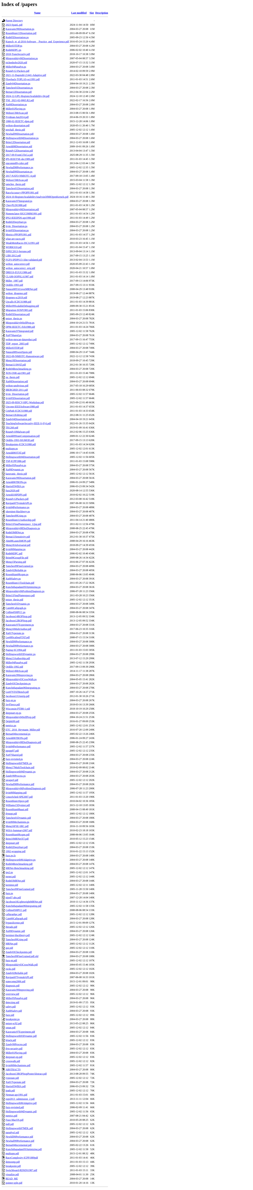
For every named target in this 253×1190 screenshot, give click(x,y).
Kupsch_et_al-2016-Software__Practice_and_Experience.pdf (37, 41)
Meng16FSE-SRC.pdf (17, 826)
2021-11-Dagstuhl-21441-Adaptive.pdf (26, 75)
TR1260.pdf (12, 427)
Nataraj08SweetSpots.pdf (19, 352)
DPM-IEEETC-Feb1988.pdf (20, 326)
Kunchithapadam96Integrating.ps (23, 687)
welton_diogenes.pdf (16, 293)
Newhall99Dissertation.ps (19, 171)
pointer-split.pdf (14, 1182)
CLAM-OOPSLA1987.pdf (19, 276)
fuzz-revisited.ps (14, 759)
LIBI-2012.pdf (13, 255)
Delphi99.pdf (12, 721)
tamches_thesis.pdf (15, 184)
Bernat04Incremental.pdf (18, 1145)
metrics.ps (11, 725)
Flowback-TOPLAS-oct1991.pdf (23, 79)
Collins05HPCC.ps (15, 612)
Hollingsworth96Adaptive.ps (21, 859)
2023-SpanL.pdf (14, 24)
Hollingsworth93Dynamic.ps (21, 654)
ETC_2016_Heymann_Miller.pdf (23, 729)
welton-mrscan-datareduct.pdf (21, 339)
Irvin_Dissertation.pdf (17, 394)
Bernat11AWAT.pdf (16, 364)
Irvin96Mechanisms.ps (17, 822)
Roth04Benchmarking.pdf (19, 864)
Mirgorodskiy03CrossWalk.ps (21, 679)
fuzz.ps (9, 893)
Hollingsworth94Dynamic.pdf (21, 1111)
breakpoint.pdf (13, 1166)
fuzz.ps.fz (11, 855)
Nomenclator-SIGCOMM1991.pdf (23, 213)
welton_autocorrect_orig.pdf (20, 268)
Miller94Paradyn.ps (16, 66)
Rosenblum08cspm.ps (17, 574)
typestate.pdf (12, 1078)
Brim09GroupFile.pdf (17, 557)
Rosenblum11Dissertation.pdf (21, 33)
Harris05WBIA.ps (15, 486)
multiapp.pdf (12, 1153)
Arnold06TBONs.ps (16, 482)
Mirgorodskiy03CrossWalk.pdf (22, 964)
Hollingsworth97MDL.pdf (19, 1128)
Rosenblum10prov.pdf (17, 801)
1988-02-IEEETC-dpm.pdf (20, 121)
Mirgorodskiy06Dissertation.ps (22, 58)
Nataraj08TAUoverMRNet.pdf (21, 289)
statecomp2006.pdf (15, 981)
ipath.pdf (10, 1090)
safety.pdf (11, 1006)
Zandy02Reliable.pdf (17, 973)
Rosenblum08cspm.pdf (18, 834)
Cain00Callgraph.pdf (16, 918)
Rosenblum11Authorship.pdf (21, 520)
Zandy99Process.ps (16, 775)
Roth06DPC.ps (13, 50)
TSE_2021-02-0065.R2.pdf (20, 100)
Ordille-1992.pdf (14, 666)
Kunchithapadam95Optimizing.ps (23, 587)
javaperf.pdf (12, 780)
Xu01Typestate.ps (15, 633)
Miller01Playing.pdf (16, 1052)
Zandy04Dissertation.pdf (18, 419)
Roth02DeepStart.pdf (17, 847)
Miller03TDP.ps (14, 45)
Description (101, 12)
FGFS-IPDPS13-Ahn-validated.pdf (24, 259)
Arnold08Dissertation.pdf (19, 146)
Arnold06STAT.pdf (15, 452)
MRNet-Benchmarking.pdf (20, 868)
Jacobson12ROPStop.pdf (18, 620)
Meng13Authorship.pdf (18, 658)
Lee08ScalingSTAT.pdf (18, 637)
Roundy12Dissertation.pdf (19, 150)
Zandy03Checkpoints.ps (18, 683)
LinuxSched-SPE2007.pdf (19, 796)
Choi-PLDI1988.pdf (16, 205)
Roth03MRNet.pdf (15, 880)
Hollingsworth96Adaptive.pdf (21, 1103)
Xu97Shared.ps (13, 335)
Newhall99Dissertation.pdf (20, 133)
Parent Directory (14, 20)
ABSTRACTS (13, 1069)
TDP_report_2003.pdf (17, 343)
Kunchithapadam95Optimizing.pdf (24, 1149)
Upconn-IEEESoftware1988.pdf (22, 406)
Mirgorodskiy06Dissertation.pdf (22, 209)
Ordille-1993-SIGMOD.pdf (20, 440)
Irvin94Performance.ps (17, 507)
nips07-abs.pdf (13, 897)
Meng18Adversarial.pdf (18, 545)
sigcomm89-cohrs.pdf (17, 163)
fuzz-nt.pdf (11, 960)
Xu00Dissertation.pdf (17, 381)
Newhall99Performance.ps (19, 645)
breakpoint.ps (13, 1019)
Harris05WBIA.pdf (16, 1086)
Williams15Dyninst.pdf (18, 805)
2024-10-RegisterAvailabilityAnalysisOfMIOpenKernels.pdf (37, 196)
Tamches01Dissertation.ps (19, 87)
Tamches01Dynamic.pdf (18, 817)
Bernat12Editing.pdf (16, 415)
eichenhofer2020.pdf (16, 62)
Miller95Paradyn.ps (16, 465)
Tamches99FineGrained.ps (19, 566)
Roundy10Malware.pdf (18, 431)
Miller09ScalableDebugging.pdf (22, 306)
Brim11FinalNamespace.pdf (20, 595)
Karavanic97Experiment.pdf (20, 1031)
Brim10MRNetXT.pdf (17, 838)
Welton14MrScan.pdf (17, 671)
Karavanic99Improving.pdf (20, 989)
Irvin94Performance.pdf (18, 746)
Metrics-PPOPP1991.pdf (18, 234)
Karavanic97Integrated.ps (19, 201)
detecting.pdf (12, 1002)
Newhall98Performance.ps (19, 167)
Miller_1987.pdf (14, 280)
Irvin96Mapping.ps (16, 549)
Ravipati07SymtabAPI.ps (19, 503)
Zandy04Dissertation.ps (18, 83)
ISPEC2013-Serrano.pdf (18, 251)
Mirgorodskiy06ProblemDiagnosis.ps (25, 591)
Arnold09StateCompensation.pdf (23, 436)
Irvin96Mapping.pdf (16, 792)
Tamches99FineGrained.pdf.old (22, 956)
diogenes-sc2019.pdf (16, 297)
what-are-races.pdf (15, 238)
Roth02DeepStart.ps (16, 222)
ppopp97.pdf (12, 750)
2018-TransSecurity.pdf (18, 54)
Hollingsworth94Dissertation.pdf (23, 457)
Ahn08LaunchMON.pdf (18, 540)
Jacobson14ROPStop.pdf (18, 616)
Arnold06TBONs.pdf (17, 738)
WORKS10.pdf (14, 247)
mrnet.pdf (11, 876)
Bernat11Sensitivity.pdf (18, 536)
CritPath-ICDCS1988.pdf (19, 410)
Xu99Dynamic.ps (15, 469)
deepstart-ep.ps (13, 713)
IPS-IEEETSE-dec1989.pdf (20, 159)
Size (91, 12)
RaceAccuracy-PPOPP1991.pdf (22, 192)
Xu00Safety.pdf (14, 1010)
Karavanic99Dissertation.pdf (20, 478)
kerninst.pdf (12, 885)
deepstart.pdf (12, 843)
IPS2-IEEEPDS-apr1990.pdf (20, 217)
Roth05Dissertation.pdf (18, 314)
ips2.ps (9, 872)
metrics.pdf (11, 1115)
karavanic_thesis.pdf (16, 473)
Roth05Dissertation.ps (17, 37)
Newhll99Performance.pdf (19, 1136)
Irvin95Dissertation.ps (17, 230)
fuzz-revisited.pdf (15, 1107)
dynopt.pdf (11, 813)
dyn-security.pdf (14, 1048)
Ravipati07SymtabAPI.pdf (19, 977)
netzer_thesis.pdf (14, 599)
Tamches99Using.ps (16, 515)
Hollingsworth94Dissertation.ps (22, 138)
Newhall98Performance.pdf (20, 784)
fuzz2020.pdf (12, 490)
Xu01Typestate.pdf (15, 1082)
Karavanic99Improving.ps (19, 675)
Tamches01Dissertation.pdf (20, 188)
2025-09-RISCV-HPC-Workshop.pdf (25, 402)
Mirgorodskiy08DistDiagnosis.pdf (23, 742)
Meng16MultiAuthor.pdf (18, 629)
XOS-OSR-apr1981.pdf (18, 373)
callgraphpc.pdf (14, 914)
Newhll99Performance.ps (19, 641)
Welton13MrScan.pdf (17, 113)
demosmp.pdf (13, 1161)
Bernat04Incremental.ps (18, 733)
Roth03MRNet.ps (15, 532)
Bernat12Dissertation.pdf (19, 92)
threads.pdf (11, 927)
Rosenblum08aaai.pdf (17, 809)
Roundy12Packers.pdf (17, 499)
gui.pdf (9, 947)
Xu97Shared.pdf (14, 754)
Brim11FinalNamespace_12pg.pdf (23, 524)
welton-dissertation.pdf (18, 125)
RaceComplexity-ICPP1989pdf (22, 1157)
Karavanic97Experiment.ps (20, 624)
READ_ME (12, 1178)
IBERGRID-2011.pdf (17, 389)
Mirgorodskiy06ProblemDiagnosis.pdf (26, 788)
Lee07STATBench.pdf (17, 692)
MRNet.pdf (11, 943)
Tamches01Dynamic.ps (18, 603)
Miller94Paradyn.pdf (16, 662)
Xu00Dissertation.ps (16, 104)
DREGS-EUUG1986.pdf (18, 272)
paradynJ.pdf (12, 1132)
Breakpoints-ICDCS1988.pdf (21, 444)
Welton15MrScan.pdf (17, 180)
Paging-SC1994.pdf (16, 650)
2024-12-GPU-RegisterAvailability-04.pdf (27, 96)
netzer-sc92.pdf (14, 1023)
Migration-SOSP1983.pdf (19, 310)
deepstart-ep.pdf (14, 1057)
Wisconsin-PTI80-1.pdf (18, 708)
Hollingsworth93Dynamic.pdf (21, 1036)
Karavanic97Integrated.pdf (19, 331)
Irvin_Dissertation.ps (16, 226)
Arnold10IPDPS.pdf (16, 494)
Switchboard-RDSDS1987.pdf (21, 1170)
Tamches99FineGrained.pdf (20, 889)
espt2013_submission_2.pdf (20, 1099)
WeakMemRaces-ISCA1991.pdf (22, 243)
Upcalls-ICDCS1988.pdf (18, 301)
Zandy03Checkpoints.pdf (19, 952)
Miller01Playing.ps (16, 108)
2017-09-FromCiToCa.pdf (19, 154)
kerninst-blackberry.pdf (18, 935)
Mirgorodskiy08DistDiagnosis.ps (23, 528)
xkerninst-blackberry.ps (18, 511)
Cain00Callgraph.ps (16, 608)
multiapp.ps (12, 448)
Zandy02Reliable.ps (16, 570)
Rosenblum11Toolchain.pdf (20, 582)
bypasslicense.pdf (15, 922)
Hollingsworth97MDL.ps (19, 763)
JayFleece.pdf (13, 704)
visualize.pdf (12, 1174)
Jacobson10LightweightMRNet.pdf (24, 901)
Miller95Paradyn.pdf (16, 998)
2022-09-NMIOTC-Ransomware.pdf (25, 356)
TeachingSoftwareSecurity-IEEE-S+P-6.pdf (28, 423)
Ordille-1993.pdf (14, 285)
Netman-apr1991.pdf (16, 1094)
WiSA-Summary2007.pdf (19, 830)
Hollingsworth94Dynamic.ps (21, 771)
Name (37, 12)
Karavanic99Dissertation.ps (20, 29)
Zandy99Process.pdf (16, 1044)
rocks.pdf (10, 968)
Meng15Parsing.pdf (16, 561)
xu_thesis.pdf (13, 377)
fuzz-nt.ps (11, 700)
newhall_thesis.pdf (15, 129)
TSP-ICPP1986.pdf (16, 461)
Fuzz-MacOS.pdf (15, 1120)
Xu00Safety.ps (13, 578)
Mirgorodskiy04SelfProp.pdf (21, 717)
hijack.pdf (11, 1040)
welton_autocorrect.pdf (18, 264)
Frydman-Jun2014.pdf (17, 117)
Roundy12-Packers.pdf (17, 71)
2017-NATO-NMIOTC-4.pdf (21, 175)
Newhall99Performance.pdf (20, 1140)
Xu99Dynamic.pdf (15, 931)
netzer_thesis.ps (14, 318)
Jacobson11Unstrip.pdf (17, 696)
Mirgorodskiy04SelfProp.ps (20, 322)
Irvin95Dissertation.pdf (18, 398)
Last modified (79, 12)
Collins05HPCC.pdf (16, 910)
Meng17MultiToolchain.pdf (20, 767)
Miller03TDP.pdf (14, 347)
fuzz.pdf (10, 1015)
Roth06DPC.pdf (14, 553)
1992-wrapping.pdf (16, 851)
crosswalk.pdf (13, 1061)
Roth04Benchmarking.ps (18, 368)
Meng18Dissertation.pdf (18, 360)
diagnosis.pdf (13, 985)
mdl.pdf (10, 1124)
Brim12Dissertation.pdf (18, 142)
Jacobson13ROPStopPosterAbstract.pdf (26, 1073)
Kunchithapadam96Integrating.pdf (23, 906)
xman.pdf (10, 1027)
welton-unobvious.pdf (17, 385)
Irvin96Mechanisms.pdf (18, 1065)
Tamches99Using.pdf (17, 939)
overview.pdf (12, 994)
